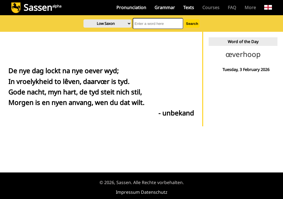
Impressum (128, 192)
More (250, 7)
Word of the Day (243, 41)
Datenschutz (154, 192)
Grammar (164, 7)
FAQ (232, 7)
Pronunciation (131, 7)
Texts (188, 7)
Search (192, 24)
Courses (210, 7)
